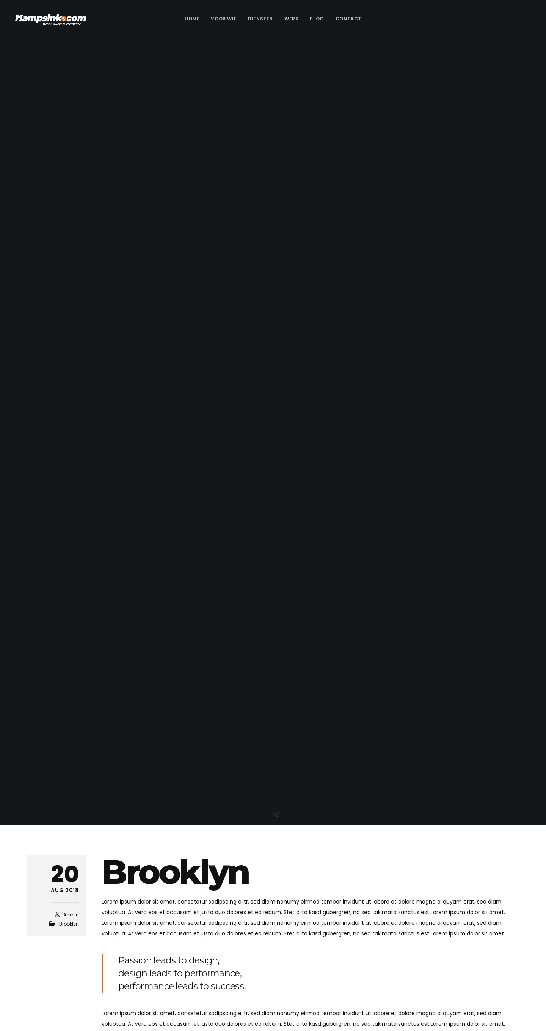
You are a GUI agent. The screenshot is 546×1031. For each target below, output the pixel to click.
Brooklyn (69, 924)
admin (71, 914)
